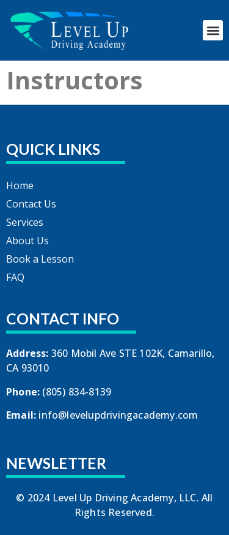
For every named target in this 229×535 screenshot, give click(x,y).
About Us (27, 240)
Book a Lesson (40, 259)
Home (20, 185)
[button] (213, 30)
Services (24, 222)
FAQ (15, 277)
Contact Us (31, 204)
